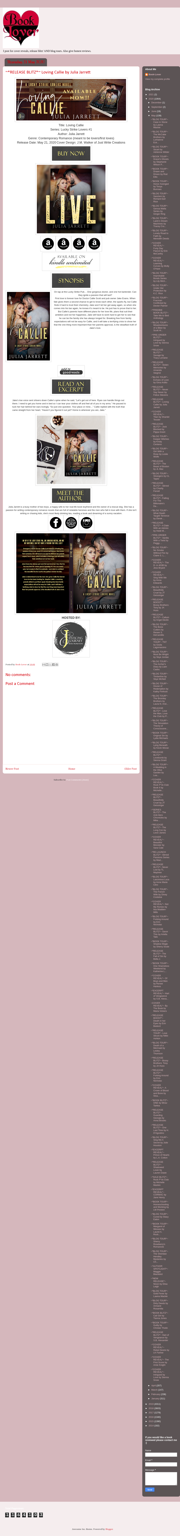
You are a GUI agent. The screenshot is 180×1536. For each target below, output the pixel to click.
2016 (151, 1417)
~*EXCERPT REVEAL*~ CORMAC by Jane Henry (158, 1193)
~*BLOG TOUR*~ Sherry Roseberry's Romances (159, 1242)
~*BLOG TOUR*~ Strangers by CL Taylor (160, 476)
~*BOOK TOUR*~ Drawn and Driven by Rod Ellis (159, 173)
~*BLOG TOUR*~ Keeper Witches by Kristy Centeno (160, 440)
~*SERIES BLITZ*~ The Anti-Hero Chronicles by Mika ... (159, 815)
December (156, 102)
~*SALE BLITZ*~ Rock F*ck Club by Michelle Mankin (160, 1181)
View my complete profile (157, 79)
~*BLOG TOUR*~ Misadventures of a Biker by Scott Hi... (159, 326)
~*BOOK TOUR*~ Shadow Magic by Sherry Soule (160, 944)
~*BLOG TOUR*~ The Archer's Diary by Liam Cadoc (159, 665)
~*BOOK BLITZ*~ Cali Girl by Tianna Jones (159, 1315)
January (155, 1398)
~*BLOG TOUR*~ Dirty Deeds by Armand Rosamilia (159, 1304)
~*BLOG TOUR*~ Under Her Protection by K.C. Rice (159, 289)
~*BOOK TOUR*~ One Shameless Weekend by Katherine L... (160, 967)
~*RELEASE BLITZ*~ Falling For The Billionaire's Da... (160, 500)
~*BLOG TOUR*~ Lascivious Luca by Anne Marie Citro (160, 880)
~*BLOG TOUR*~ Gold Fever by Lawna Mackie (159, 1294)
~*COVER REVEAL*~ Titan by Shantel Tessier (160, 415)
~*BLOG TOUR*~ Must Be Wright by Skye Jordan (160, 654)
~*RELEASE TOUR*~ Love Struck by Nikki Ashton (159, 1034)
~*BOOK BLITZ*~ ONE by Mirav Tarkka (159, 1103)
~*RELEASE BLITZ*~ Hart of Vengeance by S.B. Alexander (160, 1336)
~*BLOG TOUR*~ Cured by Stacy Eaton (160, 1217)
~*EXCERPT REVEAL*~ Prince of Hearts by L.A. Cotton (160, 1153)
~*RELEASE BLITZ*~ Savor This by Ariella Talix (159, 933)
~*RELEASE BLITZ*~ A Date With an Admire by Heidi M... (160, 526)
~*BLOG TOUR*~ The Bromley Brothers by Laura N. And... (159, 700)
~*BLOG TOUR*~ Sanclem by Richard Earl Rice (159, 197)
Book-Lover (155, 74)
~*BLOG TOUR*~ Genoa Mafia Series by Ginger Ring (159, 210)
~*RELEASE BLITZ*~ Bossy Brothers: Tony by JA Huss (159, 1061)
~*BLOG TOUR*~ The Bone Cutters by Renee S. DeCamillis (159, 629)
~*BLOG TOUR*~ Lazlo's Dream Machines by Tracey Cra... (159, 222)
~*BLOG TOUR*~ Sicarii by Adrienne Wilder (160, 149)
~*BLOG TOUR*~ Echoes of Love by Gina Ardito (160, 380)
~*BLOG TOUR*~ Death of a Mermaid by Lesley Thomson (159, 1048)
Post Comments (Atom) (77, 780)
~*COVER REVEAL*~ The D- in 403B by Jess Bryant (160, 564)
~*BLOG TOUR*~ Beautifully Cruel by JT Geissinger (159, 591)
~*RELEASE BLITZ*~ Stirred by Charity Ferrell (160, 487)
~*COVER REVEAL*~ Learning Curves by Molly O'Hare (160, 263)
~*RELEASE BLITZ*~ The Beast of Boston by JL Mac (160, 465)
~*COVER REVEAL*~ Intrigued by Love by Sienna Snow (160, 1374)
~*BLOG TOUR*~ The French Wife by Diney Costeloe (159, 893)
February (156, 1394)
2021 (151, 94)
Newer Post (12, 769)
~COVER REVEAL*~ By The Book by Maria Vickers (159, 1007)
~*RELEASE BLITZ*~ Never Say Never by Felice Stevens (159, 391)
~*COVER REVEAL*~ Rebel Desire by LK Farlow (160, 1348)
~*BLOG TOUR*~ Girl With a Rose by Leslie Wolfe (159, 452)
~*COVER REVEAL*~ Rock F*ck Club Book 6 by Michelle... (160, 784)
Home (71, 769)
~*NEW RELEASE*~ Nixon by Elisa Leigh (159, 1282)
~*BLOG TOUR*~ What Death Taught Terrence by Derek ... (160, 514)
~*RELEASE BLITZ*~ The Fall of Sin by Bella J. (158, 955)
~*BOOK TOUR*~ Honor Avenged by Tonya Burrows (160, 185)
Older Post (130, 769)
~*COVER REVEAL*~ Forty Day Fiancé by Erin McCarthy (159, 248)
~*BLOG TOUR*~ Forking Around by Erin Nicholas (159, 920)
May (153, 115)
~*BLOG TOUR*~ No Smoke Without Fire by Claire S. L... (159, 551)
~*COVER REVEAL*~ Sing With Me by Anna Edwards (158, 577)
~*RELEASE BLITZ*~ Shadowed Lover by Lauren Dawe (158, 1167)
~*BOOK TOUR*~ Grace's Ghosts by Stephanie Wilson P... (160, 160)
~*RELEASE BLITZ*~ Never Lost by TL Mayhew (159, 868)
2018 (151, 1408)
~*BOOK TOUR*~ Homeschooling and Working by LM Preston (160, 1205)
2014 (151, 1425)
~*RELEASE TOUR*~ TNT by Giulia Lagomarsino (159, 643)
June (154, 111)
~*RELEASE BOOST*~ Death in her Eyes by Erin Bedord (158, 1020)
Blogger (109, 1529)
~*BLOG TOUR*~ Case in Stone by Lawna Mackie (159, 123)
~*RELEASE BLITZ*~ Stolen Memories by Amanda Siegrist (160, 367)
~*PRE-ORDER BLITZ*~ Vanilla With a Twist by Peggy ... (160, 539)
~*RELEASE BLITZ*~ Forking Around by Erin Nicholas (159, 1075)
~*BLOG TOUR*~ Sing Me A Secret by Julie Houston (159, 1141)
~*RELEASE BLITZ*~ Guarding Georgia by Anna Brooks (158, 1115)
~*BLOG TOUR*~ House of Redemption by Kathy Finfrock (159, 687)
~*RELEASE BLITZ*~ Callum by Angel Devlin (160, 617)
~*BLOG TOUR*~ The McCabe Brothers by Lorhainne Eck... (159, 137)
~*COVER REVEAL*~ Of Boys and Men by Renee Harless (159, 980)
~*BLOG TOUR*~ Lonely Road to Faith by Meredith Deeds (160, 234)
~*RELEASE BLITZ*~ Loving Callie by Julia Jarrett (160, 403)
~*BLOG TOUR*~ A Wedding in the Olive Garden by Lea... (159, 769)
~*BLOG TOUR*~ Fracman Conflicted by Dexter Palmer (159, 301)
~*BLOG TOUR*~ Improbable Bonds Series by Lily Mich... (159, 277)
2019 (151, 1404)
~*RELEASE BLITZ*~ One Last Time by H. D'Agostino (160, 1129)
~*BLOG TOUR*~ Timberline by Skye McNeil (159, 676)
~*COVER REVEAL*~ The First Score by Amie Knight (160, 1361)
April (154, 1385)
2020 (151, 98)
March (154, 1389)
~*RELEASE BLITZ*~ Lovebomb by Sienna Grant (159, 756)
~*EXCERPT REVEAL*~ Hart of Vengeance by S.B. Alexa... (160, 994)
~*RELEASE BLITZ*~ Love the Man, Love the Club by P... (159, 712)
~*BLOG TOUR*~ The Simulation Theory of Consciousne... (159, 724)
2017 (151, 1412)
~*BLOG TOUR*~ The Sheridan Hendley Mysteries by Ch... (159, 1256)
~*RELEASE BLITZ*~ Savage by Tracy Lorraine (159, 353)
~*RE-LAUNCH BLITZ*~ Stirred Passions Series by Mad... (160, 856)
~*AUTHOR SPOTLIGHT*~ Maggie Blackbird (159, 1270)
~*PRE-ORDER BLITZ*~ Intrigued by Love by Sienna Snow (160, 340)
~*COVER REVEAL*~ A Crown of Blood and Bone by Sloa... (160, 1090)
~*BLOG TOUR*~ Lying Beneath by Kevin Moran (160, 745)
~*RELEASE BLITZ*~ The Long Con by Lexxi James (158, 828)
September (157, 107)
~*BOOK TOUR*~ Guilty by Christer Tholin (159, 1325)
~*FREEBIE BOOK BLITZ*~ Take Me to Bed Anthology (160, 314)
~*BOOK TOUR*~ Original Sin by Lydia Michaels (159, 735)
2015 (151, 1421)
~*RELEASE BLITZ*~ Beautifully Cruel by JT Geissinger (158, 800)
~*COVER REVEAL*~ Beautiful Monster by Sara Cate (157, 842)
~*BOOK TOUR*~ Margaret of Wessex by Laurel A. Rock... (159, 1229)
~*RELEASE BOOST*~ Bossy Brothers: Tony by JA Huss (160, 604)
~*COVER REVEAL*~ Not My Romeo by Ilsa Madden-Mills (159, 906)
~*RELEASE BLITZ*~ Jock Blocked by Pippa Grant (159, 428)
